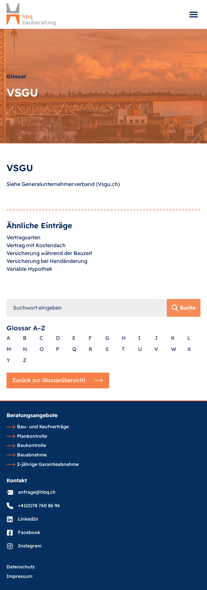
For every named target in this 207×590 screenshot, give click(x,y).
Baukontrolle (26, 445)
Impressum (19, 576)
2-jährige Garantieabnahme (43, 464)
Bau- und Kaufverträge (38, 427)
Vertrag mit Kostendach (36, 255)
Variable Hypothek (29, 279)
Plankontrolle (27, 436)
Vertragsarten (24, 247)
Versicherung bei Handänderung (47, 271)
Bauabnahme (27, 455)
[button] (193, 14)
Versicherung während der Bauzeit (49, 263)
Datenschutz (21, 567)
